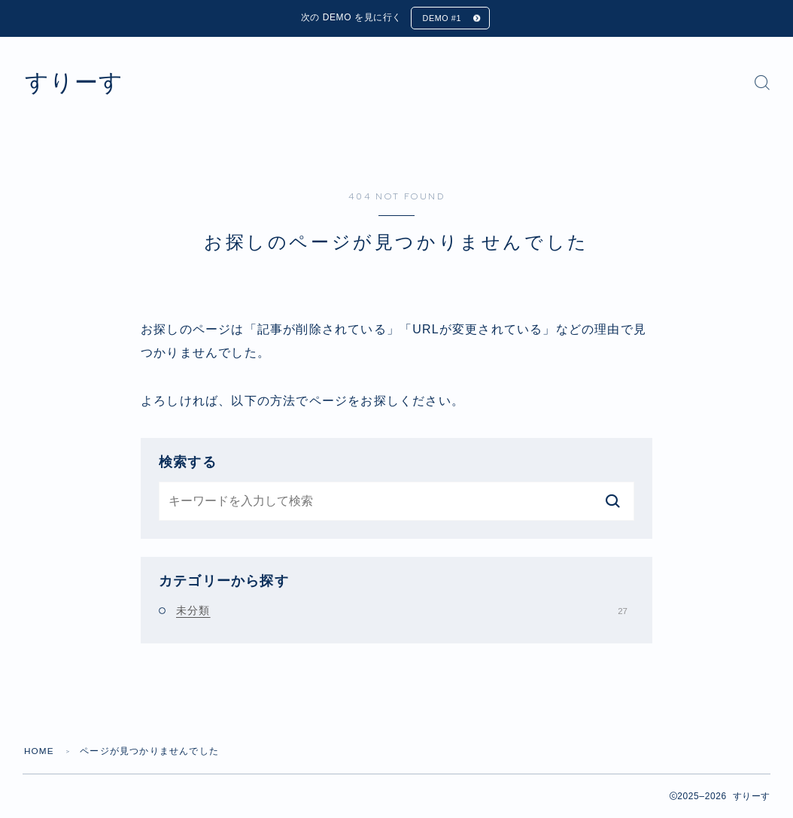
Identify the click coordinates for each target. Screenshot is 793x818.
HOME (39, 752)
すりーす (77, 83)
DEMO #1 (441, 18)
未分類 (401, 611)
